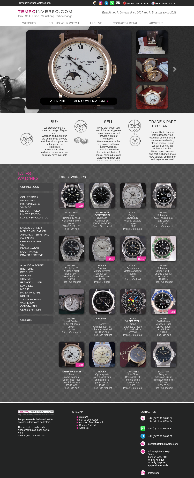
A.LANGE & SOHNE (32, 265)
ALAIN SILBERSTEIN (132, 320)
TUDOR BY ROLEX (31, 299)
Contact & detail (87, 425)
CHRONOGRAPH (30, 241)
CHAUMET (26, 278)
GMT (23, 244)
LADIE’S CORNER (31, 227)
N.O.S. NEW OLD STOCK (35, 217)
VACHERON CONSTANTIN (28, 304)
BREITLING (27, 268)
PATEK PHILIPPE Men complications (78, 101)
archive (96, 23)
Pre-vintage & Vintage (30, 205)
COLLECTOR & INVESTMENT (29, 199)
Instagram (153, 473)
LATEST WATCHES (28, 176)
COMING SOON (29, 186)
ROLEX (24, 296)
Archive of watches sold (91, 422)
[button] (19, 69)
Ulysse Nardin (30, 309)
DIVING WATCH (29, 248)
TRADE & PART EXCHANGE (162, 124)
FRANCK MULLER (31, 282)
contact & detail (125, 23)
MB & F (24, 289)
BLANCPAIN (71, 212)
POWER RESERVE (31, 255)
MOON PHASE (29, 251)
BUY (54, 122)
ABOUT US (156, 23)
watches (29, 23)
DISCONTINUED (30, 210)
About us (83, 427)
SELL (108, 122)
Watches (83, 417)
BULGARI (26, 275)
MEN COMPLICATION (33, 231)
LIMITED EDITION (30, 214)
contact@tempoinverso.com (163, 444)
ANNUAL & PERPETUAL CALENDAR (34, 236)
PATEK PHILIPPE (30, 292)
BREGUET (26, 272)
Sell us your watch (64, 23)
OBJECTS (26, 319)
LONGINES (27, 285)
